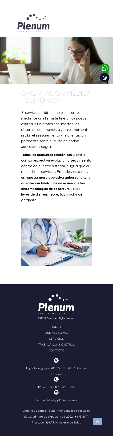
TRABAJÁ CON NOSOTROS (56, 344)
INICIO (56, 327)
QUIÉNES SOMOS (56, 332)
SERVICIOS (56, 338)
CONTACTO (56, 350)
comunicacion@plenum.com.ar (56, 400)
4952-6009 (44, 387)
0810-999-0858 (65, 387)
